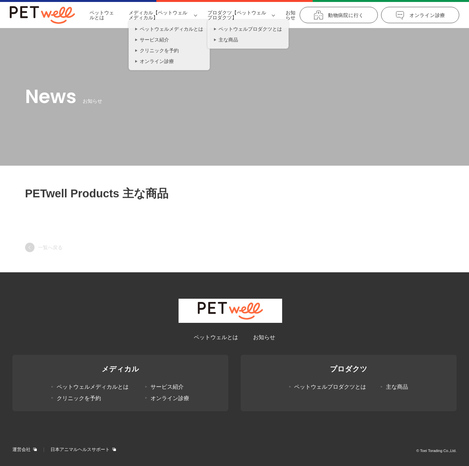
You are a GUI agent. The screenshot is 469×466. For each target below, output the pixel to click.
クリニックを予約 (79, 398)
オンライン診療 (169, 398)
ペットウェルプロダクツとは (330, 386)
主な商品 (397, 386)
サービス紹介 (167, 386)
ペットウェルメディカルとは (93, 386)
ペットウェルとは (102, 15)
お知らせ (290, 15)
